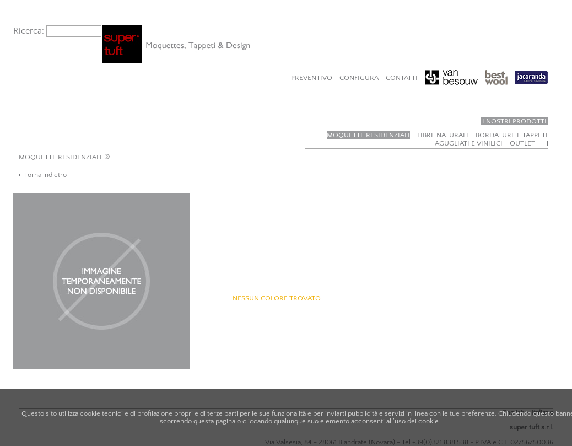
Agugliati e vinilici (469, 143)
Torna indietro (45, 175)
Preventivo (311, 78)
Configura (359, 78)
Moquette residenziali (368, 135)
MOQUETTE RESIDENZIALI (60, 157)
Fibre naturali (442, 135)
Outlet (522, 143)
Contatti (402, 78)
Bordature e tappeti (512, 135)
